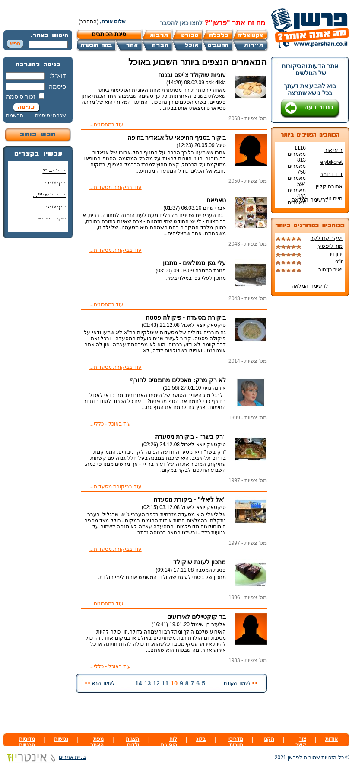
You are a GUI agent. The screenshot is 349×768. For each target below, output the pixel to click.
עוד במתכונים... (106, 125)
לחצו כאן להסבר (181, 22)
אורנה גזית (214, 388)
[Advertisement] (38, 374)
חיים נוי (335, 198)
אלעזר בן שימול (208, 624)
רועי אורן (333, 150)
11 (165, 683)
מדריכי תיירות (235, 742)
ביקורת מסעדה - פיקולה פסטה (186, 317)
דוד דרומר (331, 174)
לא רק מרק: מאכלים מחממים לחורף (178, 380)
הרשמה (14, 115)
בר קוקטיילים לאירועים (196, 616)
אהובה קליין (329, 186)
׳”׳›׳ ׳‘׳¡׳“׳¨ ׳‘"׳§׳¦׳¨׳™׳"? (48, 223)
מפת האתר (97, 742)
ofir (339, 262)
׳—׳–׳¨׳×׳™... (49, 195)
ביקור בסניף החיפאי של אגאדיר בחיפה (176, 137)
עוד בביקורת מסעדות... (115, 187)
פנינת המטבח (210, 271)
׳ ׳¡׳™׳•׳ (53, 183)
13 (147, 683)
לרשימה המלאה (310, 200)
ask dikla (216, 83)
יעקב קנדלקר (327, 238)
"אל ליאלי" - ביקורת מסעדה (189, 499)
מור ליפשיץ (330, 246)
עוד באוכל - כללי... (110, 424)
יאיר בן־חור (330, 269)
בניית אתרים (44, 757)
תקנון (268, 739)
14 (138, 683)
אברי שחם (214, 208)
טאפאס (216, 200)
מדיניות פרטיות (27, 742)
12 (156, 683)
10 (174, 683)
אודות (331, 739)
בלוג (201, 739)
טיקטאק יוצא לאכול (203, 325)
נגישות (61, 739)
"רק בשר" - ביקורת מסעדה (190, 436)
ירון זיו (336, 254)
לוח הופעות (169, 742)
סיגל (221, 145)
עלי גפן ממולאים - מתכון (194, 262)
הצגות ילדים (132, 742)
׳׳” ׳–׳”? (54, 171)
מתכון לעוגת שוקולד (199, 562)
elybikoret (331, 162)
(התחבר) (88, 22)
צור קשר (300, 742)
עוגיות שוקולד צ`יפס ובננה (192, 74)
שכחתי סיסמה (50, 115)
